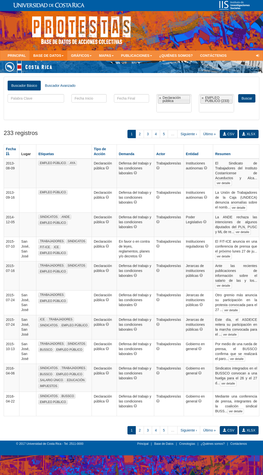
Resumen (223, 154)
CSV (229, 134)
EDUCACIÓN (75, 380)
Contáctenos (213, 56)
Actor (160, 154)
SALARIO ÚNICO (51, 380)
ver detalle (223, 183)
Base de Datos (164, 443)
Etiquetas (46, 154)
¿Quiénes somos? (176, 56)
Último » (209, 134)
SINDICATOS (48, 217)
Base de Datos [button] (48, 56)
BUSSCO (46, 349)
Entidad (192, 154)
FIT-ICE (45, 247)
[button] (107, 168)
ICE (56, 247)
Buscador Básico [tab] (24, 86)
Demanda (126, 154)
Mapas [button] (106, 56)
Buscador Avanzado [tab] (60, 86)
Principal (17, 56)
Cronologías (187, 443)
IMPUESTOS (48, 386)
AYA (72, 163)
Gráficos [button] (81, 56)
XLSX (248, 134)
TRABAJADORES (52, 241)
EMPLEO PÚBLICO (53, 163)
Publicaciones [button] (136, 56)
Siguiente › (188, 134)
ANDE (66, 217)
